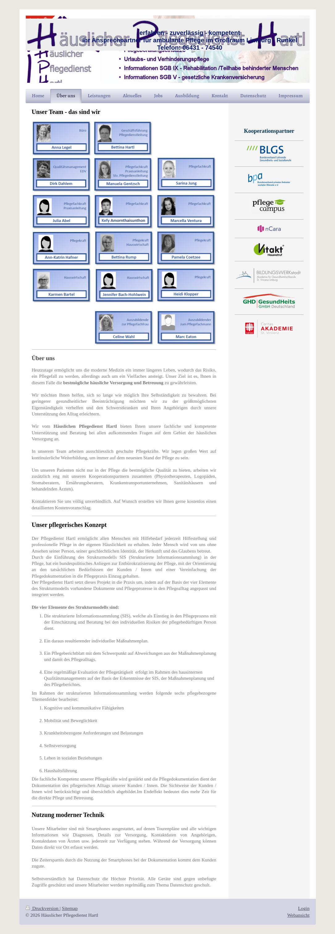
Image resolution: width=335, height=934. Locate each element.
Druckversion (43, 908)
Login (303, 908)
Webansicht (298, 915)
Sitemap (69, 908)
